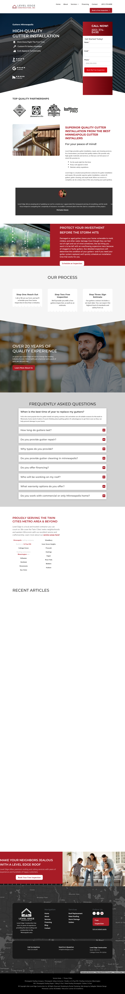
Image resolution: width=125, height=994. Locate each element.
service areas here (51, 535)
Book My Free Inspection (96, 70)
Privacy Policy (68, 978)
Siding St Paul (59, 983)
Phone (87, 60)
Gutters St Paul (87, 983)
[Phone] (97, 63)
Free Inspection (99, 921)
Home (58, 4)
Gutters (71, 922)
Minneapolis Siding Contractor (54, 981)
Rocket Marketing (74, 986)
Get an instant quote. (100, 929)
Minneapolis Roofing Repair (45, 983)
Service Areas (57, 978)
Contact (95, 4)
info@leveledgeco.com (66, 949)
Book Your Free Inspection (29, 877)
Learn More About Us (24, 367)
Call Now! (100, 26)
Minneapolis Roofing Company (34, 981)
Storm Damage (74, 919)
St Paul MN (23, 544)
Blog (46, 925)
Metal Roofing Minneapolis (73, 983)
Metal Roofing (74, 917)
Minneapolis (23, 540)
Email (86, 51)
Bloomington (23, 553)
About (65, 4)
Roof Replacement (75, 914)
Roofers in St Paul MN (71, 981)
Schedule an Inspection (72, 263)
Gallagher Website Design (98, 986)
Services (74, 4)
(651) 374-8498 (106, 4)
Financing (85, 4)
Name (86, 42)
